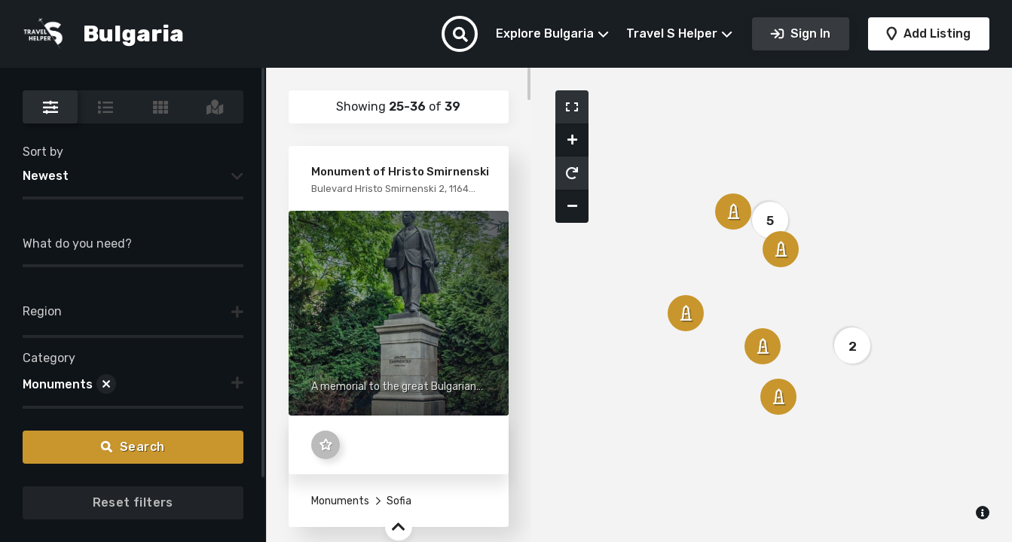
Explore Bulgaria (545, 33)
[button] (572, 106)
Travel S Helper (671, 33)
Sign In (808, 33)
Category (49, 358)
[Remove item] (106, 384)
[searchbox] (27, 315)
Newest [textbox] (46, 176)
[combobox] (133, 176)
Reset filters (133, 502)
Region (42, 311)
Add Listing (935, 33)
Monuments (340, 501)
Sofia (397, 501)
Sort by (43, 152)
